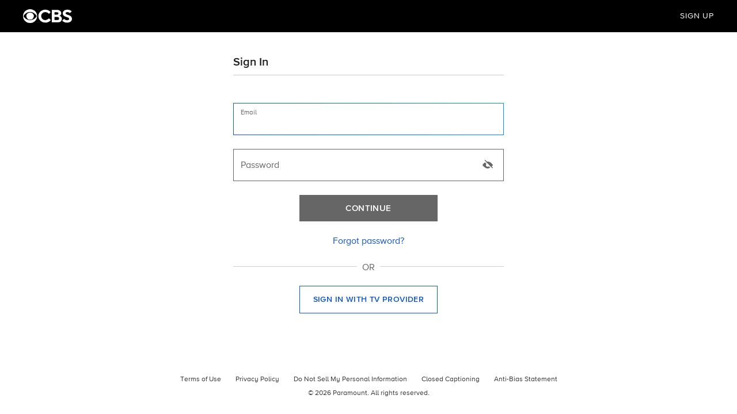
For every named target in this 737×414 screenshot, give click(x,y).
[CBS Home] (47, 16)
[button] (368, 299)
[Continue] (368, 208)
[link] (368, 241)
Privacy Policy (257, 379)
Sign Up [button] (697, 16)
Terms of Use (200, 379)
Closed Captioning (450, 379)
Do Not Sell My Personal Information (350, 379)
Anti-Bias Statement (525, 379)
